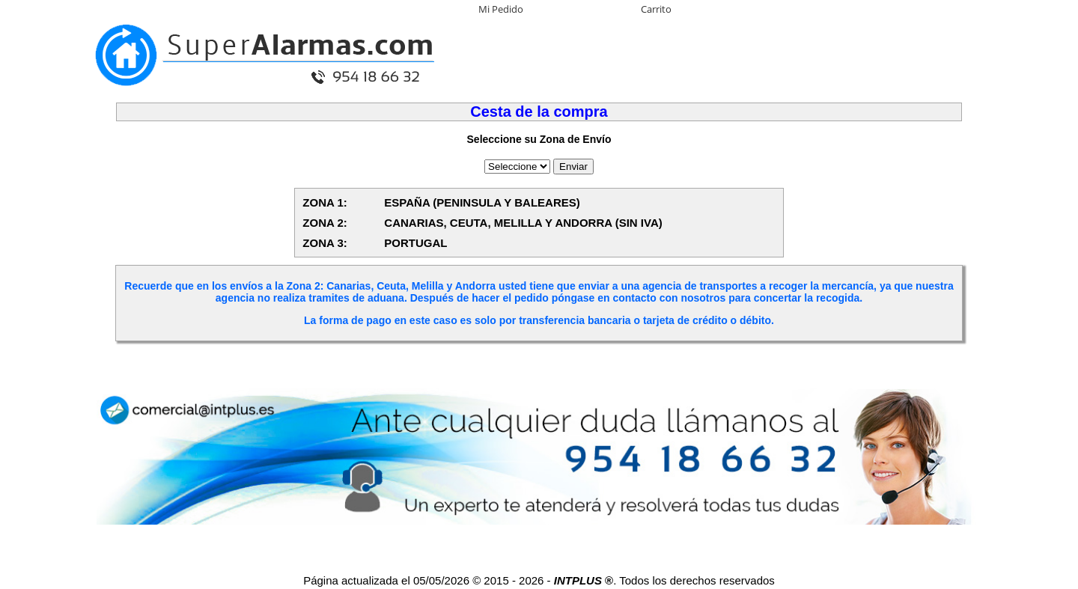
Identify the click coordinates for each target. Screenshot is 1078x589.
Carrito (656, 9)
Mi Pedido (500, 9)
